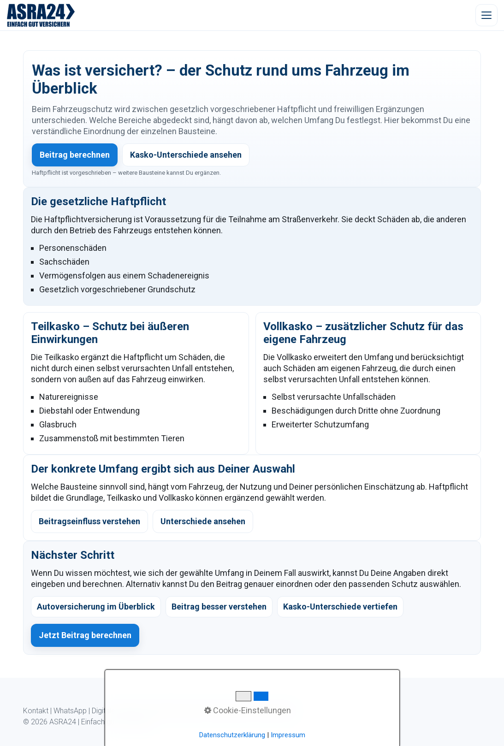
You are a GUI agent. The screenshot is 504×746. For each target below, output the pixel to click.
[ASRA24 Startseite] (41, 15)
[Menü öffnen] (486, 15)
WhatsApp (70, 710)
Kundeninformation (175, 710)
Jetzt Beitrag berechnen (85, 635)
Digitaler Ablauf (116, 710)
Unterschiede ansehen (202, 521)
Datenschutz (231, 710)
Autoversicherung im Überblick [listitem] (96, 606)
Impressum (274, 710)
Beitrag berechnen (75, 155)
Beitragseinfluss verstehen (89, 521)
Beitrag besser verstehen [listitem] (219, 606)
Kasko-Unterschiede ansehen (186, 155)
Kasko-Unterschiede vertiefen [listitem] (340, 606)
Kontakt (35, 710)
